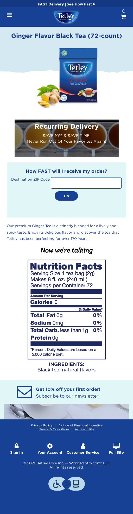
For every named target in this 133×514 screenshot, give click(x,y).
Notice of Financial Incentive (81, 425)
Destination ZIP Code (30, 179)
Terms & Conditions (54, 429)
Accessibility (84, 429)
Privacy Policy (42, 425)
